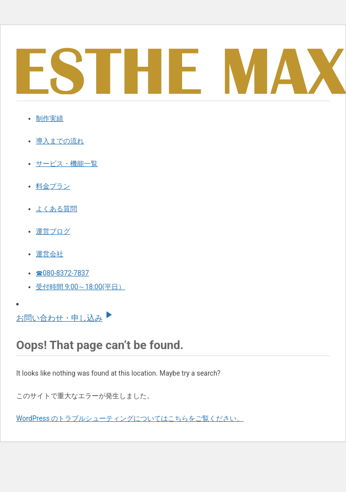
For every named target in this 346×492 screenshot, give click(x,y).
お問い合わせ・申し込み (65, 318)
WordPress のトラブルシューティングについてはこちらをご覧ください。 (130, 418)
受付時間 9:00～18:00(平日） (80, 287)
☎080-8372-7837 (62, 273)
